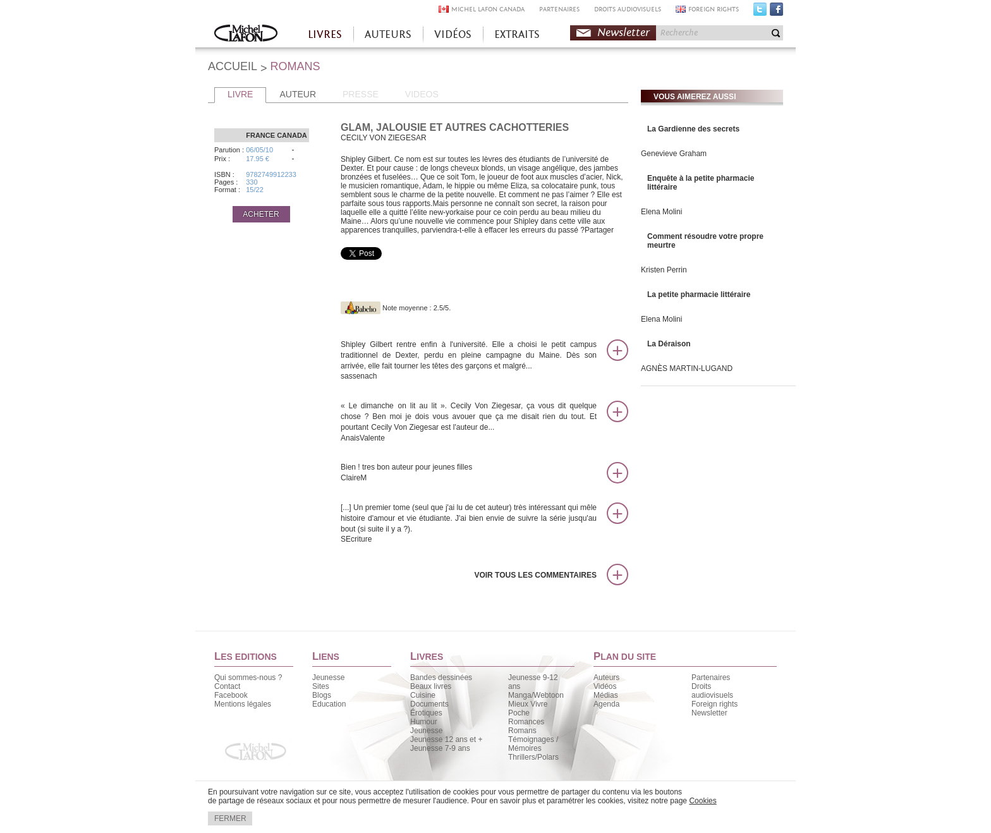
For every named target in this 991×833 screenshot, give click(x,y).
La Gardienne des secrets (693, 129)
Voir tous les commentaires (535, 575)
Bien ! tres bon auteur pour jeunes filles (469, 473)
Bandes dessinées (441, 677)
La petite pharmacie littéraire (698, 294)
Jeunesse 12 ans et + (446, 739)
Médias (605, 695)
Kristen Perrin (664, 269)
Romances (526, 721)
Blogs (321, 695)
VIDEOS (422, 94)
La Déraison (669, 343)
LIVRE (240, 94)
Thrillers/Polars (533, 757)
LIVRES (325, 34)
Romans (522, 730)
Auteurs (606, 677)
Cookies (702, 800)
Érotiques (426, 712)
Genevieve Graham (674, 153)
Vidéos (604, 686)
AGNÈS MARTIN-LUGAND (687, 368)
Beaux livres (430, 686)
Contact (227, 686)
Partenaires (710, 677)
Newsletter (623, 32)
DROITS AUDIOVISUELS (627, 9)
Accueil (245, 34)
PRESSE (361, 94)
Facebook (776, 12)
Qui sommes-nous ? (248, 677)
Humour (423, 721)
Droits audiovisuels (712, 691)
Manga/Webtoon (536, 695)
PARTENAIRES (559, 9)
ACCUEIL (232, 66)
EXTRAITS (517, 34)
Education (329, 704)
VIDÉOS (452, 34)
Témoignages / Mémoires (533, 744)
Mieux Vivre (527, 704)
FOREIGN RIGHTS (713, 9)
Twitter (760, 12)
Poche (519, 712)
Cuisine (422, 695)
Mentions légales (242, 704)
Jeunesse (328, 677)
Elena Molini (661, 211)
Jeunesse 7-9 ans (440, 748)
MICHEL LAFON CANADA (488, 9)
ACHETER (261, 214)
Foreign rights (714, 704)
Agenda (606, 704)
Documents (429, 704)
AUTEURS (388, 34)
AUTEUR (297, 94)
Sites (320, 686)
